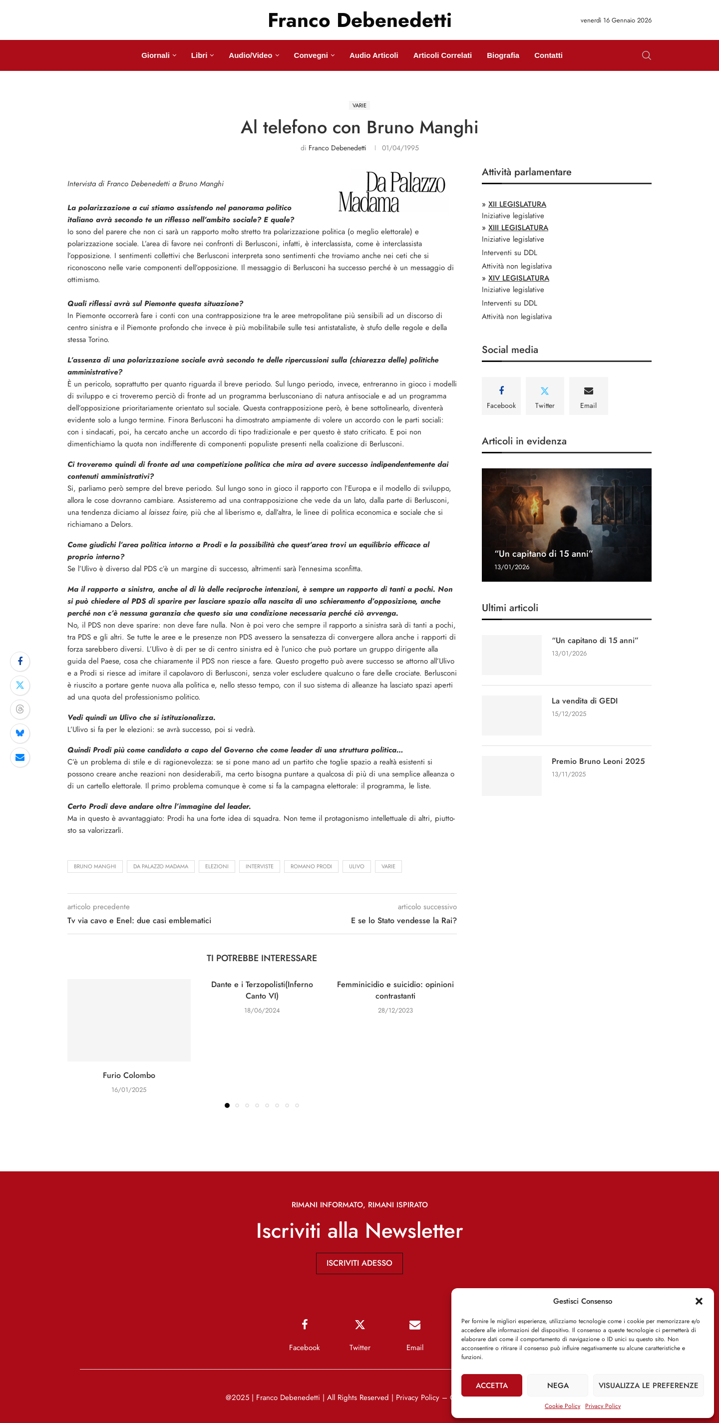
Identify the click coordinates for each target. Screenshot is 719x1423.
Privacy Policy (603, 1406)
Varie (388, 866)
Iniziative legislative (513, 215)
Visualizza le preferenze (649, 1385)
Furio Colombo (129, 1075)
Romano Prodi (311, 866)
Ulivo (356, 866)
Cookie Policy (562, 1406)
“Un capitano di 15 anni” (543, 553)
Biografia (503, 55)
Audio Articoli (374, 55)
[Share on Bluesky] (20, 733)
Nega (558, 1385)
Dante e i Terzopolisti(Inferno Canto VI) (262, 990)
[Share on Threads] (20, 709)
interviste (260, 866)
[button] (699, 1301)
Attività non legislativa (517, 266)
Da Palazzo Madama (160, 866)
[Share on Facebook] (20, 662)
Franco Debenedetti (337, 148)
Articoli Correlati (442, 55)
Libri (199, 55)
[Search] (647, 55)
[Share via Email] (20, 757)
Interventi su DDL (509, 252)
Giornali (155, 55)
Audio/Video (250, 55)
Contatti (548, 55)
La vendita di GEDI (585, 701)
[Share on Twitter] (20, 686)
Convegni (311, 55)
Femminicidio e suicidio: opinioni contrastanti (395, 990)
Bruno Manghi (95, 866)
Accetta (492, 1385)
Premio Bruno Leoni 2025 (598, 761)
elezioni (217, 866)
